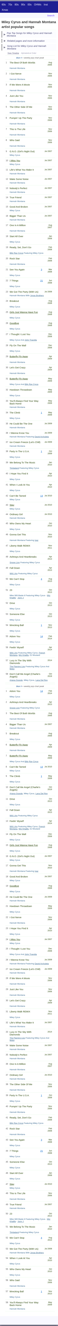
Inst (46, 4)
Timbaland (14, 468)
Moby (12, 669)
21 (41, 280)
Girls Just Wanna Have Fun (24, 312)
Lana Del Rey (41, 680)
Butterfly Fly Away (19, 356)
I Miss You (15, 160)
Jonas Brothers (37, 295)
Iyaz (36, 540)
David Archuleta (42, 437)
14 (41, 636)
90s (23, 4)
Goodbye (14, 323)
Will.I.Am (13, 573)
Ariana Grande (16, 680)
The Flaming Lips (17, 666)
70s (10, 4)
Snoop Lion (15, 562)
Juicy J (21, 598)
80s (17, 4)
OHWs (37, 4)
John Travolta (31, 340)
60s (4, 4)
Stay (12, 505)
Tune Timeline (13, 53)
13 (41, 495)
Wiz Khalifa (24, 655)
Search (50, 15)
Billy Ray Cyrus (16, 253)
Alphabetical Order (28, 53)
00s (30, 4)
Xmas (5, 10)
